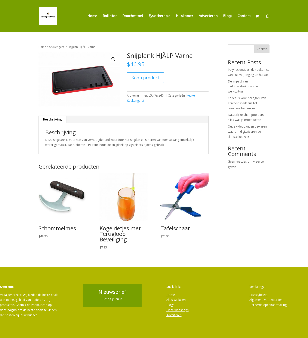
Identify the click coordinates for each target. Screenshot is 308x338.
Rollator (110, 16)
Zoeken (262, 49)
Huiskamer (184, 16)
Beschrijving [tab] (52, 119)
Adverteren (208, 16)
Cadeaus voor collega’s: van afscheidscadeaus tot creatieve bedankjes (247, 103)
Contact (244, 16)
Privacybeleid (258, 295)
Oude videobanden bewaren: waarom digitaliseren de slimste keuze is (247, 131)
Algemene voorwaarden (266, 300)
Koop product (145, 78)
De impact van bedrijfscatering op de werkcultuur (243, 86)
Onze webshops (177, 310)
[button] (113, 59)
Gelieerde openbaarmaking (268, 305)
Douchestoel (132, 16)
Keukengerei (57, 47)
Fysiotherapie (159, 16)
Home (92, 16)
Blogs (227, 16)
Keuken (191, 95)
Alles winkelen (176, 300)
